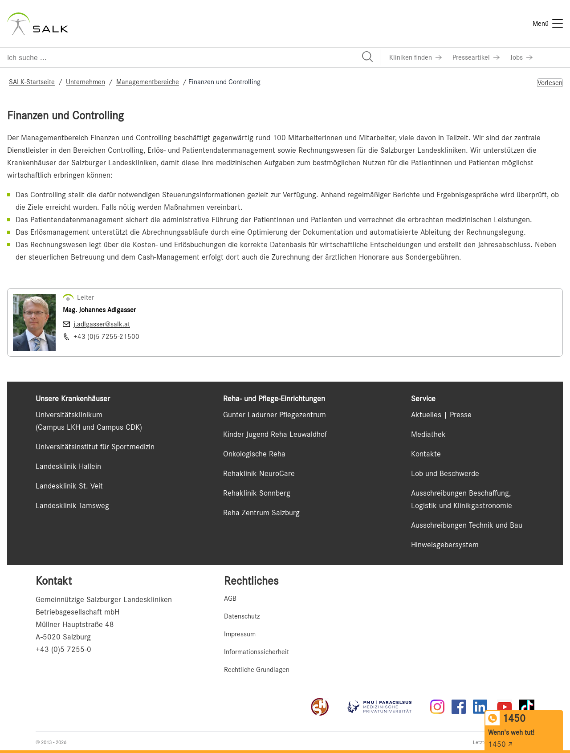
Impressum (240, 634)
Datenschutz (242, 616)
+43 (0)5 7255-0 (63, 649)
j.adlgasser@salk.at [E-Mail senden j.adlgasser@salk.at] (101, 324)
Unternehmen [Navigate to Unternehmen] (85, 82)
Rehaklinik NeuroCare (259, 473)
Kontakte (426, 453)
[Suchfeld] (190, 57)
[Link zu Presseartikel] (476, 57)
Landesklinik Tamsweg (72, 505)
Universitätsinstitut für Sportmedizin (95, 446)
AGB (230, 598)
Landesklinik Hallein (68, 466)
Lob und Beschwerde (445, 473)
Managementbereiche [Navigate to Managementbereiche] (147, 82)
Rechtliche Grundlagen (256, 670)
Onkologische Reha (254, 453)
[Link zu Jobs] (521, 57)
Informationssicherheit (256, 652)
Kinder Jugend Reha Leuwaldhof (275, 434)
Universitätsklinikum (69, 414)
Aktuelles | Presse (441, 414)
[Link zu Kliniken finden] (415, 57)
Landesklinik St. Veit (69, 485)
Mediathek (428, 434)
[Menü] (548, 23)
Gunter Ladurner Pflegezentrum (274, 414)
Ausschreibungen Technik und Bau (466, 525)
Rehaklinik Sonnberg (256, 492)
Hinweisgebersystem (445, 544)
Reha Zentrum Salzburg (261, 512)
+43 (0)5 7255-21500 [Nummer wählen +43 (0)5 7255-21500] (106, 337)
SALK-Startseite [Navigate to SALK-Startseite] (32, 82)
